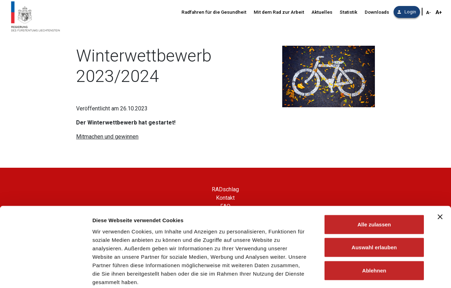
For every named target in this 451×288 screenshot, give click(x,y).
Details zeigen (375, 274)
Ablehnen (374, 234)
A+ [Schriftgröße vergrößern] (438, 12)
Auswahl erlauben (374, 211)
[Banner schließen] (440, 180)
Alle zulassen (374, 188)
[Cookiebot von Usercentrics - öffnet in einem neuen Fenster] (45, 274)
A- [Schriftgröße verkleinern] (428, 12)
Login (406, 11)
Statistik (348, 12)
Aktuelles (321, 12)
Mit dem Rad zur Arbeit (279, 12)
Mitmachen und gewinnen (107, 136)
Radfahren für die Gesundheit (213, 12)
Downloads (377, 12)
